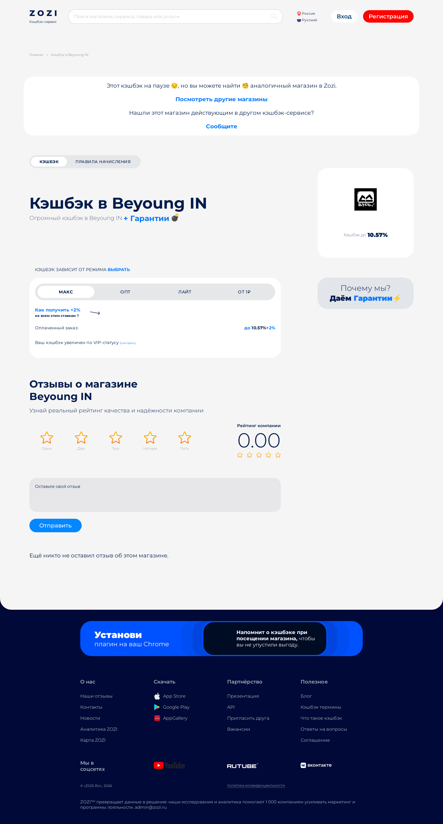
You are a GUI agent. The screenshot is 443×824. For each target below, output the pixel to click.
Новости (90, 718)
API (231, 707)
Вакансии (238, 729)
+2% (270, 327)
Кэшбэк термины (321, 707)
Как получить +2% (57, 312)
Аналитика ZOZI (99, 729)
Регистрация (388, 16)
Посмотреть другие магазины (221, 99)
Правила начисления (103, 161)
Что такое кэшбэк (321, 718)
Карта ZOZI (93, 740)
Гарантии (373, 298)
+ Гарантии (146, 218)
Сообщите (221, 126)
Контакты (91, 707)
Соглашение (315, 740)
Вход (344, 16)
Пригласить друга (248, 718)
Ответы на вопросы (324, 729)
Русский (307, 20)
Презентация (243, 696)
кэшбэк (49, 161)
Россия (306, 13)
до (247, 327)
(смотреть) (128, 343)
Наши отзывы (96, 696)
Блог (306, 696)
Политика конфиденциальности (256, 786)
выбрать (119, 269)
